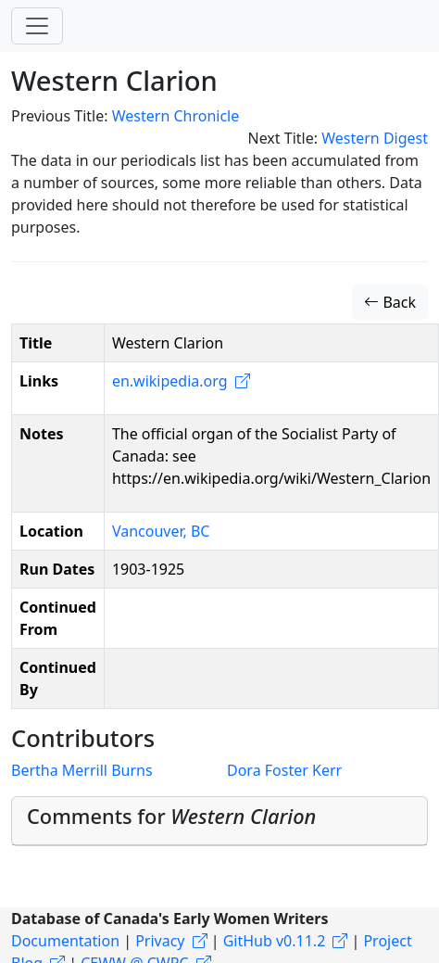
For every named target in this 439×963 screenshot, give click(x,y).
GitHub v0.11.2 (274, 941)
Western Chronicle (176, 116)
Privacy (159, 941)
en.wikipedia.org (170, 381)
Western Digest (374, 138)
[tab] (219, 820)
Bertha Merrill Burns (82, 770)
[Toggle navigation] (37, 25)
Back (390, 302)
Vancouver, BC (161, 531)
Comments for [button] (171, 816)
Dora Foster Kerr (284, 770)
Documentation (65, 941)
